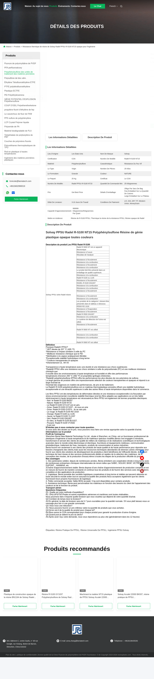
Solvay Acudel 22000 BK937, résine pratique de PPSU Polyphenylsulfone (133, 618)
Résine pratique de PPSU (67, 552)
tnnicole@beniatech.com (20, 181)
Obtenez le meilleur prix (112, 126)
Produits (53, 6)
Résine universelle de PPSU (93, 552)
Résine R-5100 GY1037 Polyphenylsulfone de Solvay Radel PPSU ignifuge (57, 618)
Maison (28, 6)
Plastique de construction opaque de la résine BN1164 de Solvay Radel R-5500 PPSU (20, 618)
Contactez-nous (78, 6)
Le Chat (97, 6)
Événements (64, 6)
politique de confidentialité (27, 677)
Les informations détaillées (63, 137)
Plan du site (10, 677)
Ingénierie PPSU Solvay (118, 552)
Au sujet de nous (40, 6)
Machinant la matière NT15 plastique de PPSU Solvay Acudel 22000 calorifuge (96, 618)
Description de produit (100, 137)
